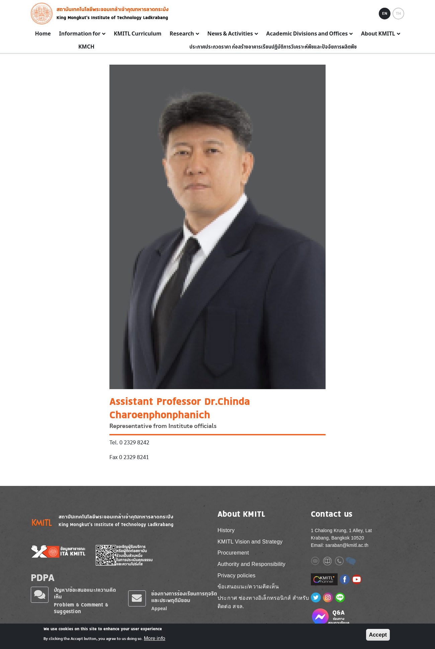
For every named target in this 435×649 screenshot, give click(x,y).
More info (154, 638)
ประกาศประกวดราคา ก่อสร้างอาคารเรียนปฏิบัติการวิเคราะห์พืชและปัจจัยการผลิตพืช (273, 47)
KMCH (86, 47)
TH (398, 13)
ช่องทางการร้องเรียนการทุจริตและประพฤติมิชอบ (184, 596)
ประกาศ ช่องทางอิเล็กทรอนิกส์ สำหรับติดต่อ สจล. (263, 602)
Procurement (233, 553)
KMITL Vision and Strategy (249, 542)
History (226, 530)
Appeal (159, 608)
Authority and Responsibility (251, 564)
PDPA (43, 577)
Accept (378, 635)
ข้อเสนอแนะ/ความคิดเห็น (248, 586)
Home (43, 34)
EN (384, 13)
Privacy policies (236, 575)
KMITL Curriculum (137, 34)
